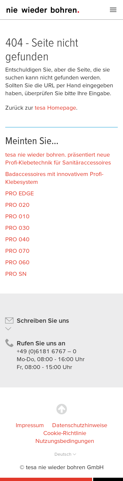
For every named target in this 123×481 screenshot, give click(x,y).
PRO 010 (17, 216)
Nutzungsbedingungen (64, 440)
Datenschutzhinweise (79, 425)
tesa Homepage (55, 107)
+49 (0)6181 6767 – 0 (46, 351)
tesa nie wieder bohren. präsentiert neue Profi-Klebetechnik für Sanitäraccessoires (58, 158)
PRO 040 (17, 239)
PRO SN (16, 273)
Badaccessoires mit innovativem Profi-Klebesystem (54, 177)
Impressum (30, 425)
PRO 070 (17, 250)
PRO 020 (17, 204)
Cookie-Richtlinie (64, 432)
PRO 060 (17, 262)
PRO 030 (17, 227)
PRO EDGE (19, 193)
